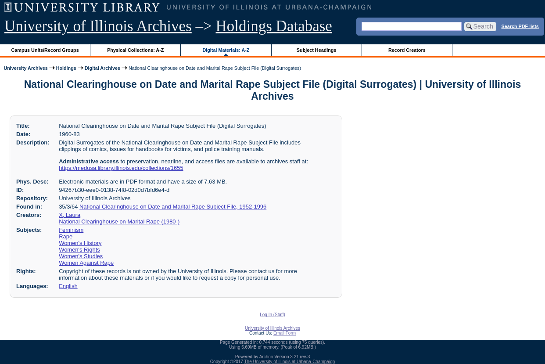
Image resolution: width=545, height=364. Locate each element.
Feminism (71, 230)
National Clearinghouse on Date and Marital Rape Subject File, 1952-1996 (172, 206)
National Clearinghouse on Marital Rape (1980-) (119, 221)
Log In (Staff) (272, 314)
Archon (266, 356)
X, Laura (69, 215)
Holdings (66, 68)
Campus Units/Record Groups (45, 50)
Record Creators (407, 50)
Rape (65, 236)
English (68, 286)
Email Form (284, 333)
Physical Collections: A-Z (135, 50)
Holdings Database (274, 26)
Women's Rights (79, 249)
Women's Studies (81, 256)
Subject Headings (317, 50)
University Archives (25, 68)
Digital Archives (102, 68)
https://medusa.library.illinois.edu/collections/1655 (121, 168)
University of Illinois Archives (98, 26)
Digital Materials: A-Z (225, 50)
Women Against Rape (86, 262)
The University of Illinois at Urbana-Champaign (289, 361)
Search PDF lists (520, 26)
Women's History (80, 243)
